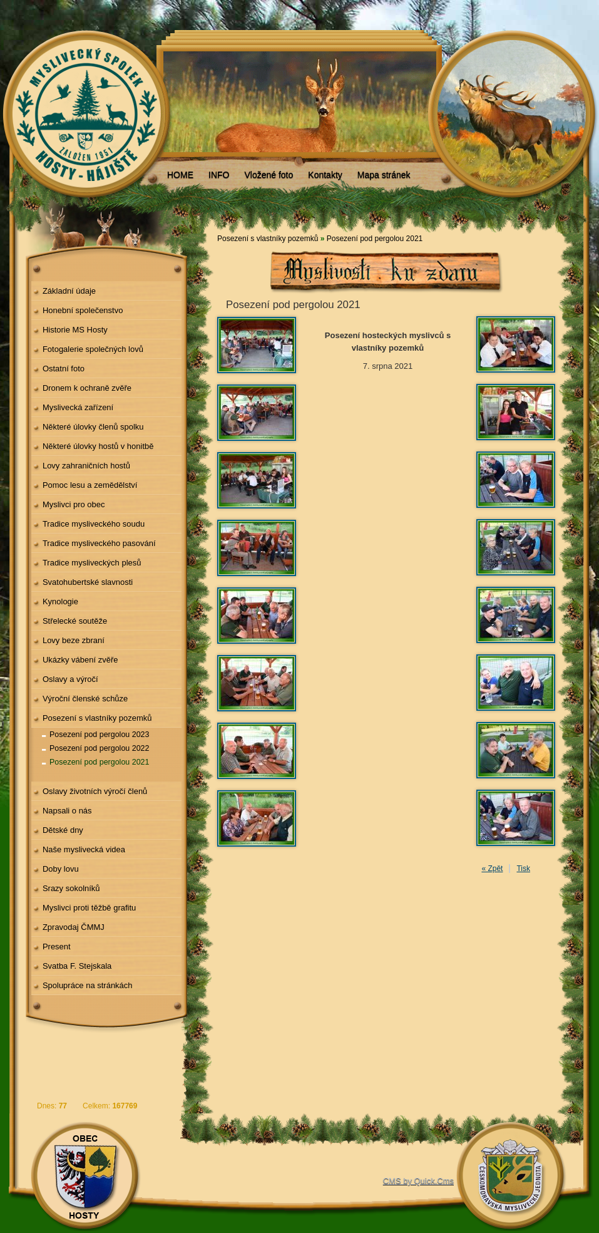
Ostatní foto (63, 368)
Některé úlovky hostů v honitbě (98, 446)
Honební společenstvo (83, 310)
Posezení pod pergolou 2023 (99, 734)
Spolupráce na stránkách (88, 985)
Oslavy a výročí (70, 679)
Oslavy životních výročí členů (95, 791)
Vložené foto (268, 175)
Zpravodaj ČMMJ (74, 927)
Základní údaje (69, 291)
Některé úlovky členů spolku (93, 426)
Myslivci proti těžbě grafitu (89, 907)
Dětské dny (63, 830)
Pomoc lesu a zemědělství (90, 485)
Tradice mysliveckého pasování (99, 543)
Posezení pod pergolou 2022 (99, 748)
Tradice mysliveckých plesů (92, 562)
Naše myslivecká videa (84, 849)
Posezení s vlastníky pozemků (97, 718)
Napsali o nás (67, 810)
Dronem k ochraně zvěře (87, 388)
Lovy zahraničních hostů (86, 465)
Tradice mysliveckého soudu (94, 524)
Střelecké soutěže (75, 621)
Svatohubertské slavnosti (88, 582)
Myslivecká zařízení (78, 407)
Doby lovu (61, 869)
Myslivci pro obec (74, 504)
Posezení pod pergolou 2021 (99, 762)
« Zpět (492, 868)
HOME (180, 175)
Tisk (523, 868)
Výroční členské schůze (85, 698)
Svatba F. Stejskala (77, 966)
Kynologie (60, 601)
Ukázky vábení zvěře (80, 659)
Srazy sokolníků (71, 888)
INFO (218, 175)
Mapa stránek (384, 175)
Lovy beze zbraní (74, 640)
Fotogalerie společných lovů (93, 349)
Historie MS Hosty (75, 329)
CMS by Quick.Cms (418, 1180)
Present (57, 946)
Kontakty (325, 175)
